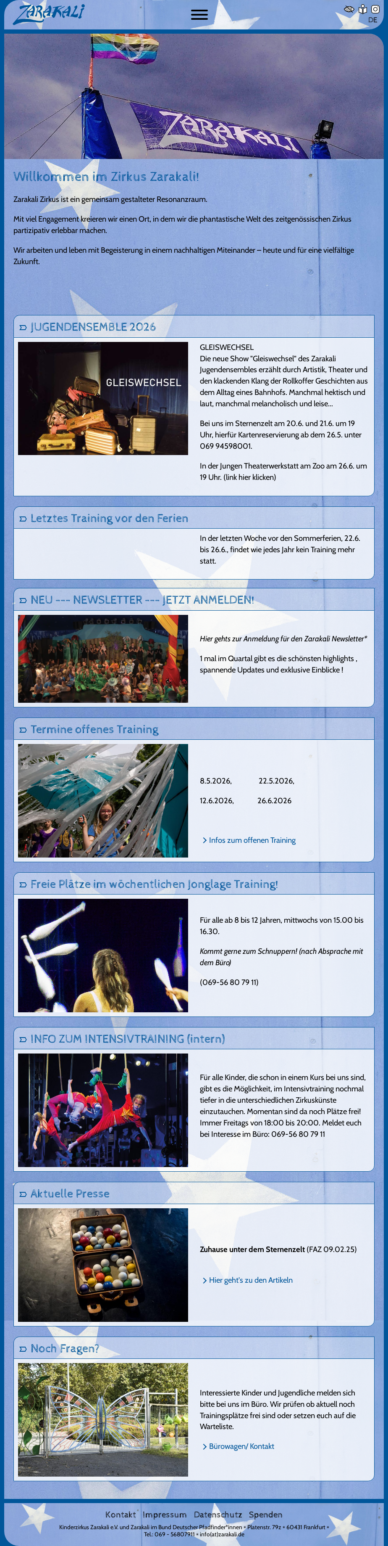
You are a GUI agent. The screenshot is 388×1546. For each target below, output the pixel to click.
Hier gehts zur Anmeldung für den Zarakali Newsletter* (283, 638)
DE (372, 20)
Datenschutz (218, 1515)
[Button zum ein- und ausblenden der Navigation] (199, 14)
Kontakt (120, 1515)
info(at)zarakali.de (222, 1534)
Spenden (266, 1515)
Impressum (165, 1515)
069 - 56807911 (175, 1534)
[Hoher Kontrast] (349, 9)
